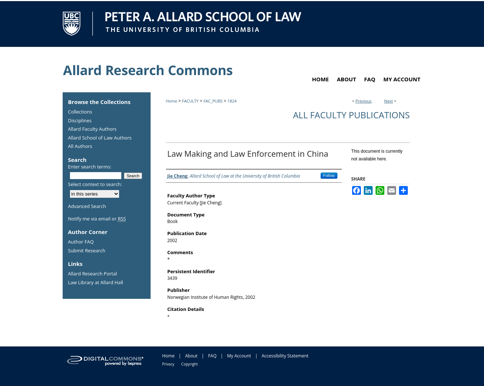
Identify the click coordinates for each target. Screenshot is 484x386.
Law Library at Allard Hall (95, 283)
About (191, 356)
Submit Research (87, 251)
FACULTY (190, 101)
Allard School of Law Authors (100, 138)
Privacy (168, 364)
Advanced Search (87, 206)
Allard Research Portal (92, 274)
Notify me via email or (97, 219)
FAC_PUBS (212, 101)
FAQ (212, 356)
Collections (80, 112)
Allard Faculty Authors (92, 129)
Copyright (189, 364)
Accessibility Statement (285, 356)
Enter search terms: (89, 166)
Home (171, 101)
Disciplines (80, 121)
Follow (329, 175)
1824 (232, 101)
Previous (363, 101)
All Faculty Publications (351, 115)
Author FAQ (81, 242)
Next (388, 101)
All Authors (80, 146)
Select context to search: (95, 184)
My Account (239, 356)
